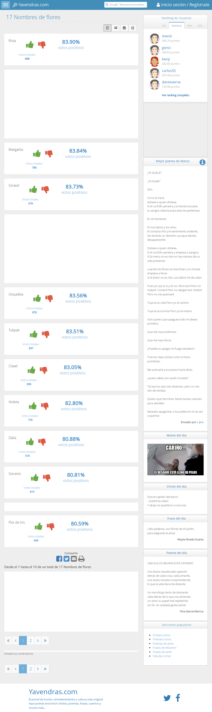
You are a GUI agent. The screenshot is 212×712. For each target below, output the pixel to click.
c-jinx (200, 422)
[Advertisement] (71, 104)
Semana (177, 25)
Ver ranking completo (175, 95)
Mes (189, 25)
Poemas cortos (162, 639)
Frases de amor (162, 652)
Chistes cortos (161, 635)
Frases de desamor (165, 647)
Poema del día (176, 553)
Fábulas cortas (162, 656)
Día (164, 25)
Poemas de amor (163, 643)
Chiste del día (176, 486)
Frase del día (176, 518)
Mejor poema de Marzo (172, 161)
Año (200, 25)
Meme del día (176, 435)
